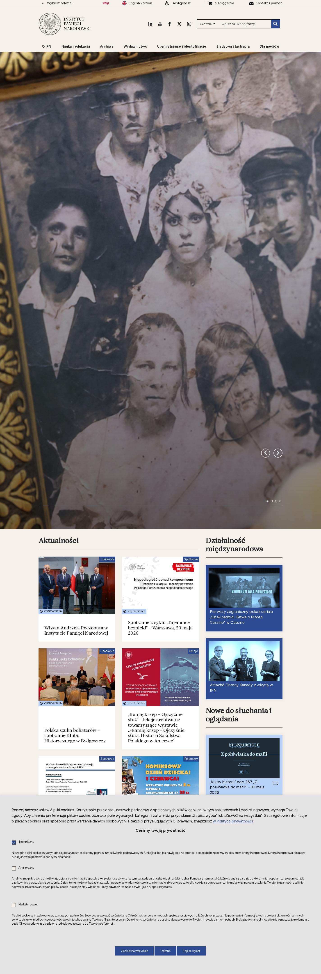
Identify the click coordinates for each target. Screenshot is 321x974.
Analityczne (26, 867)
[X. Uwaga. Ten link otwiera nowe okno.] (179, 23)
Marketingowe (27, 904)
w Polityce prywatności (233, 821)
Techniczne (26, 841)
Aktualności (59, 443)
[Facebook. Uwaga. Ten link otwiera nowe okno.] (169, 23)
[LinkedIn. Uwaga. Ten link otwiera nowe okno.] (150, 23)
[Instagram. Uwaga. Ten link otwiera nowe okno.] (189, 23)
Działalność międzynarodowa (234, 447)
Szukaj (275, 23)
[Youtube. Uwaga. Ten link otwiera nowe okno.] (160, 23)
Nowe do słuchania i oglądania (238, 617)
